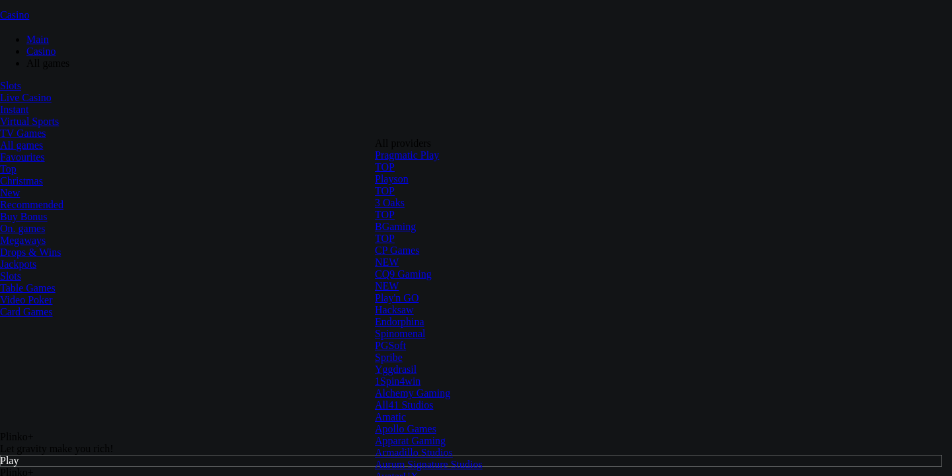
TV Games (23, 133)
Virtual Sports (29, 121)
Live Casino (26, 97)
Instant (14, 109)
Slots (10, 85)
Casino (14, 14)
